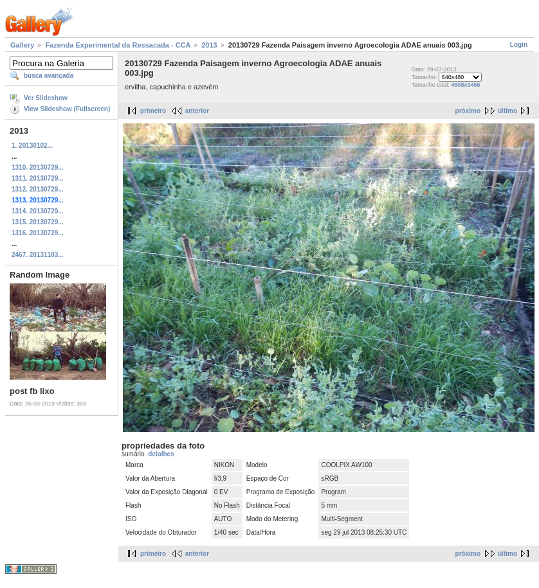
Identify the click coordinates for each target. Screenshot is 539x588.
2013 (209, 45)
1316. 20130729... (38, 232)
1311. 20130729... (38, 178)
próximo (467, 110)
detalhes (161, 454)
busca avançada (48, 75)
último (507, 110)
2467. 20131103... (38, 254)
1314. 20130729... (38, 211)
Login (518, 44)
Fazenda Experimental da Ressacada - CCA (117, 45)
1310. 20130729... (38, 167)
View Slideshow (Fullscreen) (67, 108)
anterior (197, 110)
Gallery (22, 45)
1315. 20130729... (38, 222)
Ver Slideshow (46, 98)
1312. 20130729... (38, 189)
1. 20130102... (32, 145)
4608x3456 (465, 85)
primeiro (153, 110)
